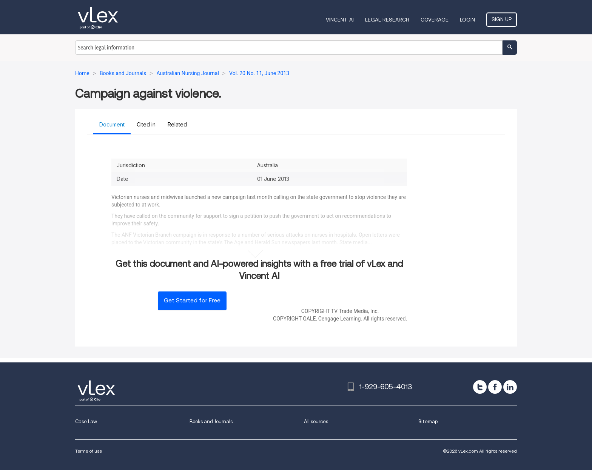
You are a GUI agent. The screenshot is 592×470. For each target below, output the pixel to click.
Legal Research (387, 20)
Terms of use (88, 450)
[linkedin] (510, 387)
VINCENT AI (340, 20)
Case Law (86, 421)
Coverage (435, 20)
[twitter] (480, 387)
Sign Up (502, 19)
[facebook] (495, 387)
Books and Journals (211, 421)
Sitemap (428, 421)
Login (467, 20)
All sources (316, 421)
